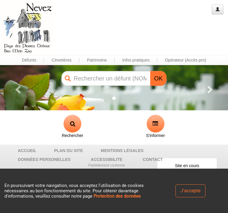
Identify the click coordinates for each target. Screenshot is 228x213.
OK (158, 78)
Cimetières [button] (62, 60)
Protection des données (117, 196)
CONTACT (153, 159)
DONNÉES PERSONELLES (44, 159)
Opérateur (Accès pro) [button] (185, 60)
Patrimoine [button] (97, 60)
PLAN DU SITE (68, 150)
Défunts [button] (29, 60)
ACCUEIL (27, 150)
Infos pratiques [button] (136, 60)
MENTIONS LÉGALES (122, 150)
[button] (17, 87)
